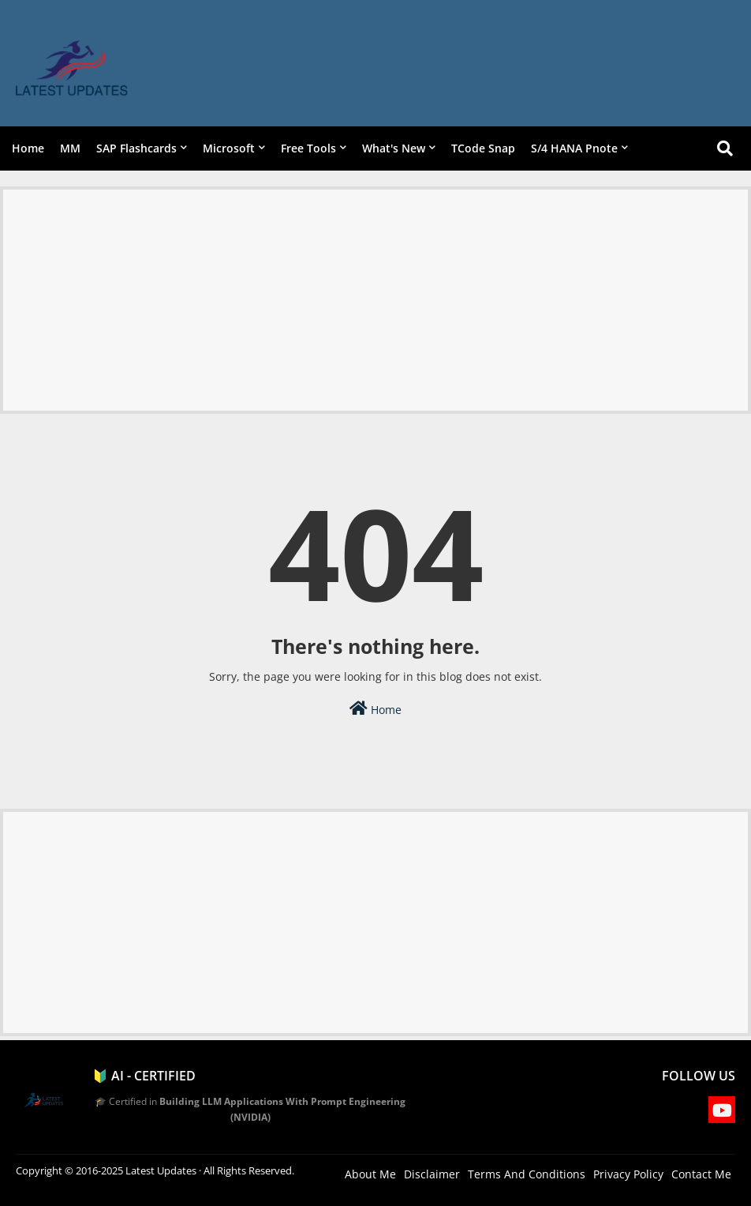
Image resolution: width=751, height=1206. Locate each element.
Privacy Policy (628, 1174)
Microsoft (229, 148)
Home (28, 148)
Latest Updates (160, 1170)
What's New (393, 148)
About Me (370, 1174)
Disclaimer (432, 1174)
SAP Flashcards (136, 148)
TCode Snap (483, 148)
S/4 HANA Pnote (574, 148)
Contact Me (701, 1174)
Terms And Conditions (526, 1174)
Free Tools (308, 148)
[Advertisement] (375, 300)
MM (70, 148)
